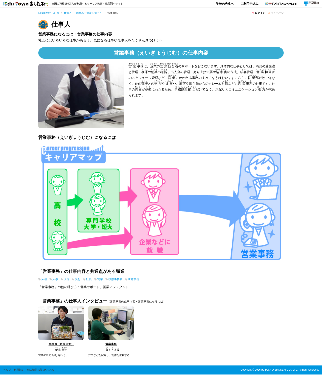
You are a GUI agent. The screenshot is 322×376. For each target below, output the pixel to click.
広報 (44, 280)
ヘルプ (7, 371)
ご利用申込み (249, 3)
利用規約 (19, 371)
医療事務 (141, 280)
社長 (93, 280)
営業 (105, 280)
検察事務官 (122, 280)
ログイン (258, 12)
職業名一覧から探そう (89, 12)
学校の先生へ (225, 3)
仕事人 (68, 12)
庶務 (68, 280)
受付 (80, 280)
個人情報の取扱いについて (42, 371)
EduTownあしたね (48, 12)
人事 (56, 280)
